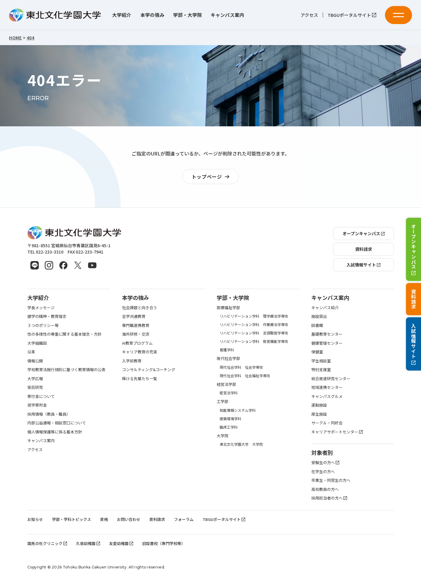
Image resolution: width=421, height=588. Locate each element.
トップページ (212, 176)
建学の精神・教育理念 (46, 316)
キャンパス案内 (227, 15)
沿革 (31, 352)
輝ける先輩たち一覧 (139, 378)
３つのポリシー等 (43, 325)
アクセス (309, 15)
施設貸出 (319, 316)
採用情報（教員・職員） (48, 414)
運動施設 (319, 405)
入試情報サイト (413, 344)
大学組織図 (37, 343)
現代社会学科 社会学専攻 (241, 367)
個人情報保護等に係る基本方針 (54, 432)
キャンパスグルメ (327, 396)
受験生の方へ (325, 462)
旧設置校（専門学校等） (163, 543)
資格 (104, 519)
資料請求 (413, 299)
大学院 (222, 436)
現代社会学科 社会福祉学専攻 (245, 375)
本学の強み (152, 15)
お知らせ (35, 519)
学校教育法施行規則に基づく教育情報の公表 (66, 369)
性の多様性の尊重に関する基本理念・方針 (64, 334)
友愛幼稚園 (121, 543)
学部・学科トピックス (71, 519)
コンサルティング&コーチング (148, 369)
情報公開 (35, 361)
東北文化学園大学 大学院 (241, 444)
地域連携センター (327, 387)
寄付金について (41, 396)
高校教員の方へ (325, 489)
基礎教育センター (327, 334)
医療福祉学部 (228, 307)
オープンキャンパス (413, 249)
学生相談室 (321, 361)
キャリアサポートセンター (337, 432)
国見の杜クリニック (47, 543)
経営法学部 (226, 384)
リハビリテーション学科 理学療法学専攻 (254, 316)
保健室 (317, 352)
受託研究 (35, 387)
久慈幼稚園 (88, 543)
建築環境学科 (230, 418)
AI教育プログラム (137, 343)
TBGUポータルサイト (352, 15)
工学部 (222, 401)
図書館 (317, 325)
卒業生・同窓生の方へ (330, 480)
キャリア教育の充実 (139, 352)
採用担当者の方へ (329, 498)
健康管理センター (327, 343)
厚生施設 (319, 414)
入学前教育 (132, 361)
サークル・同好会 (327, 423)
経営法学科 (229, 392)
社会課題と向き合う (139, 307)
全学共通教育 (133, 316)
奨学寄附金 (37, 405)
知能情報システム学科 (238, 410)
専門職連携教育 (135, 325)
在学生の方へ (323, 471)
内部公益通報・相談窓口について (56, 423)
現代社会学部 (228, 358)
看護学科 (227, 349)
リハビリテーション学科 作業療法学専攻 (254, 324)
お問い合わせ (128, 519)
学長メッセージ (41, 307)
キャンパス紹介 (325, 307)
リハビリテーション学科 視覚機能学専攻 (254, 341)
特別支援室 (321, 369)
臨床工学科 (229, 426)
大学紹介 (121, 15)
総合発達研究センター (330, 378)
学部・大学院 (187, 15)
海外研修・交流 (135, 334)
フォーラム (184, 519)
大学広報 (35, 378)
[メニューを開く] (398, 15)
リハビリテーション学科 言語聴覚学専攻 (254, 332)
